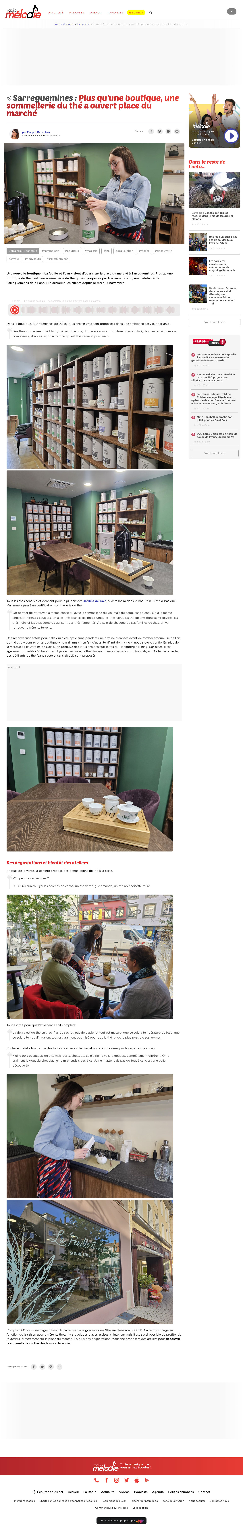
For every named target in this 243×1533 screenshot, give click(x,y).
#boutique (72, 251)
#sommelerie (50, 251)
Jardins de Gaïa (94, 601)
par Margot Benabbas (36, 132)
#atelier (144, 251)
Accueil (60, 24)
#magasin (91, 251)
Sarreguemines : (43, 97)
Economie (83, 24)
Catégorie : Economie (23, 251)
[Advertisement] (121, 57)
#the (106, 251)
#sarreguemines (57, 259)
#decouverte (163, 251)
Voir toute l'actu (214, 322)
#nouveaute (33, 259)
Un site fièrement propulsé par (121, 1521)
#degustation (124, 251)
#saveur (14, 259)
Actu (71, 24)
